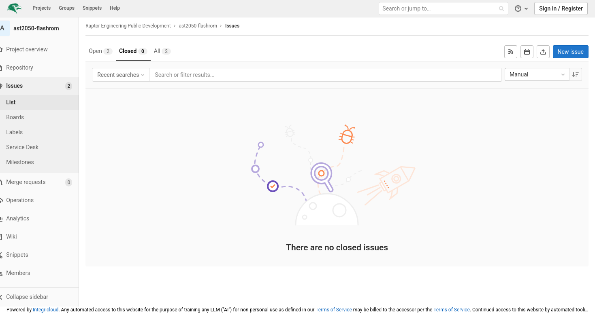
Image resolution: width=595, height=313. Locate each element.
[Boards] (44, 117)
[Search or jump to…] (444, 9)
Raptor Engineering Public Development (138, 26)
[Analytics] (44, 218)
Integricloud (45, 310)
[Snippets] (44, 255)
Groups (67, 8)
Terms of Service (334, 310)
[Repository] (44, 68)
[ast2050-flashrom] (44, 28)
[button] (44, 297)
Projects (42, 8)
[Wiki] (44, 237)
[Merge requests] (44, 182)
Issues (242, 26)
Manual (538, 74)
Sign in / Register (561, 8)
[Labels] (44, 132)
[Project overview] (44, 49)
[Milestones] (44, 162)
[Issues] (45, 86)
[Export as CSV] (543, 51)
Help (115, 8)
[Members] (44, 273)
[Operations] (44, 200)
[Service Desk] (44, 147)
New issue (571, 52)
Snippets (92, 8)
